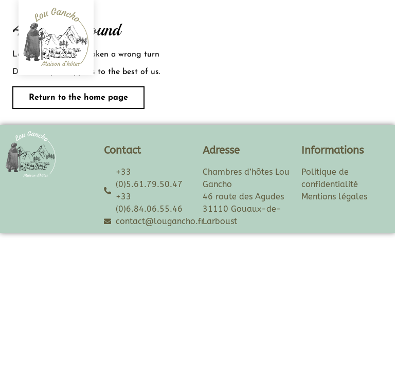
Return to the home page (70, 94)
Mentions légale (332, 196)
